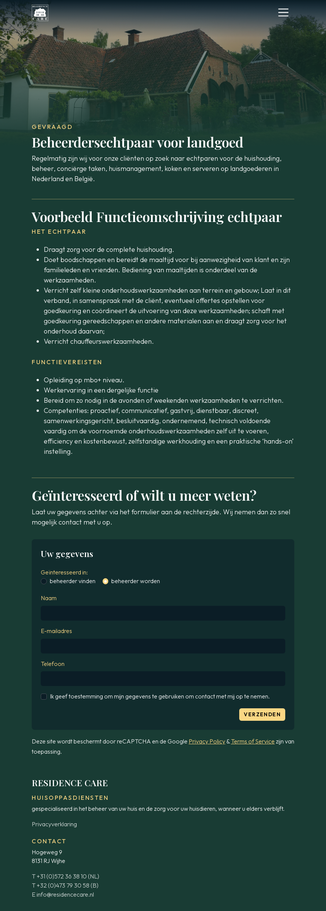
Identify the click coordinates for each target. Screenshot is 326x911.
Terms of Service (253, 741)
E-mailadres (56, 631)
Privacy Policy (207, 741)
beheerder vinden (72, 581)
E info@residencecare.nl (63, 894)
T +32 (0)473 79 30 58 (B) (65, 885)
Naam (49, 598)
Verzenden (262, 714)
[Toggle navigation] (283, 12)
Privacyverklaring (54, 824)
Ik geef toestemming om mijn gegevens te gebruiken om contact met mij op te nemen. (160, 696)
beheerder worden (135, 581)
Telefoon (53, 663)
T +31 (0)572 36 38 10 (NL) (65, 876)
